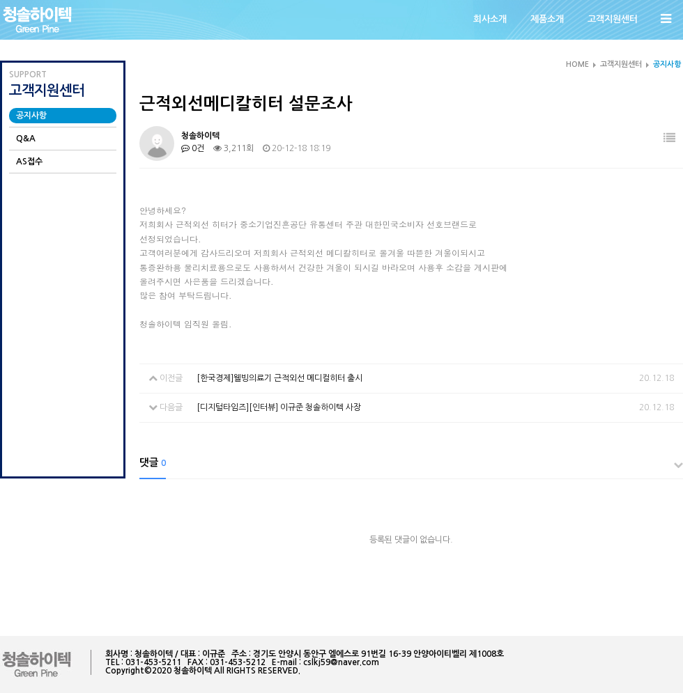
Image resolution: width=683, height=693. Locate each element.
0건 (192, 148)
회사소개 (490, 19)
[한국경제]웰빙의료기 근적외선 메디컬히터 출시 (279, 378)
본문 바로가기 (0, 0)
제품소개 (547, 19)
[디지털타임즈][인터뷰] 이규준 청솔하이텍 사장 (279, 407)
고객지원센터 (613, 19)
